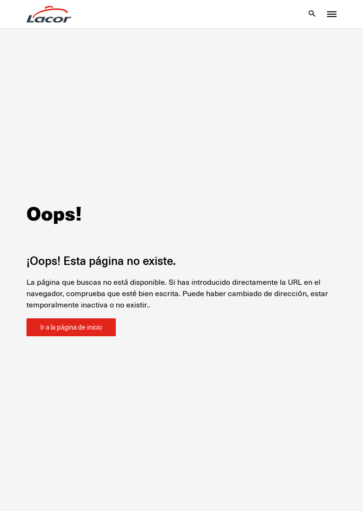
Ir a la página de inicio (71, 327)
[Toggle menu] (332, 14)
